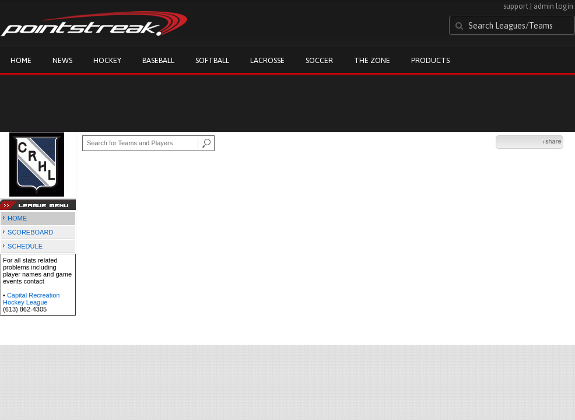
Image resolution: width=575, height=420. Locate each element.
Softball (212, 60)
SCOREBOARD (30, 232)
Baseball (158, 60)
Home (20, 60)
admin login (553, 6)
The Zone (372, 60)
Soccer (319, 60)
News (62, 60)
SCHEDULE (25, 246)
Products (430, 60)
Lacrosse (267, 60)
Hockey (107, 60)
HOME (17, 218)
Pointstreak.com (94, 24)
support (515, 6)
